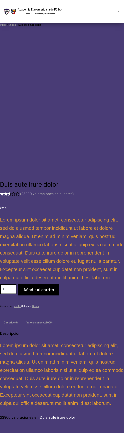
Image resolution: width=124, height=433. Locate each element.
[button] (118, 10)
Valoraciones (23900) (39, 322)
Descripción (11, 322)
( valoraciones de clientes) (47, 194)
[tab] (11, 323)
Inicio (3, 24)
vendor (17, 306)
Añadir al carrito (38, 289)
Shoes (12, 24)
